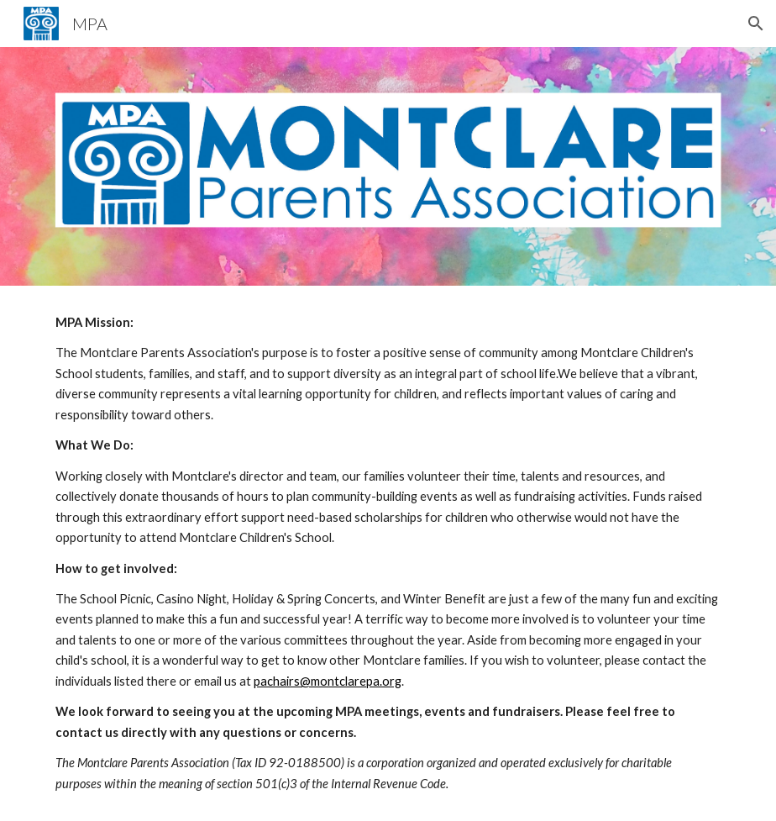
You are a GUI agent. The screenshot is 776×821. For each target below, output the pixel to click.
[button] (756, 23)
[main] (387, 553)
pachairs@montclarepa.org (327, 681)
